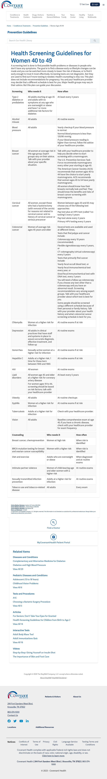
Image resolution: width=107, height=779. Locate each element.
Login (95, 4)
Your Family (63, 16)
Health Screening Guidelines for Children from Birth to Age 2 (42, 620)
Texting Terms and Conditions (90, 743)
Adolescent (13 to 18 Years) (26, 579)
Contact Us (12, 715)
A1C (15, 597)
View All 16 (18, 642)
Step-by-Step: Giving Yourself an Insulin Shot (34, 652)
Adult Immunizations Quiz (25, 638)
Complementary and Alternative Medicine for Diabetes (39, 561)
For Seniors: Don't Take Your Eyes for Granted (35, 616)
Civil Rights (55, 743)
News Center (73, 16)
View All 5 (17, 605)
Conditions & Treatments (15, 16)
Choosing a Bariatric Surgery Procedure (32, 601)
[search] (49, 40)
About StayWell (45, 678)
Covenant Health (25, 761)
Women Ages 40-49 (59, 26)
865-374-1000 (13, 712)
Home (9, 26)
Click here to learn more (53, 755)
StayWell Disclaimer (59, 678)
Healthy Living (82, 16)
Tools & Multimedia (92, 16)
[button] (103, 4)
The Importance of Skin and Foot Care (31, 656)
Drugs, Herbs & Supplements (38, 16)
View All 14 (18, 624)
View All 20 (18, 569)
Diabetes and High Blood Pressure (29, 565)
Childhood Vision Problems (26, 583)
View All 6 (17, 587)
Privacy (46, 741)
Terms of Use (36, 743)
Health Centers (26, 16)
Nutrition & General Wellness (53, 16)
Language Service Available (69, 743)
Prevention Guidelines (42, 26)
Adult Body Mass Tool (23, 634)
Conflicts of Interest (24, 743)
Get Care (84, 4)
